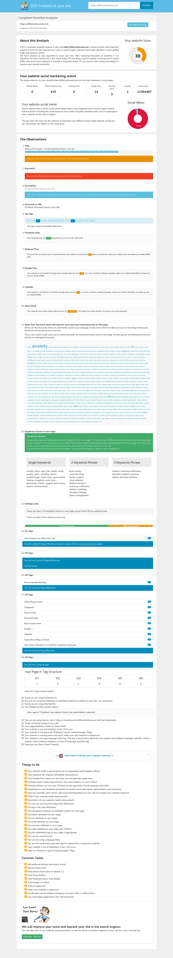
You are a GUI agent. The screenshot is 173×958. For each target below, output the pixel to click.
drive (52, 418)
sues (32, 393)
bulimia (137, 366)
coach (50, 422)
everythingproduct (64, 347)
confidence (72, 403)
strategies (125, 397)
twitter (121, 378)
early (119, 409)
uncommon (146, 372)
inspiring (81, 412)
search (37, 406)
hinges (99, 409)
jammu (108, 390)
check (29, 393)
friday (105, 397)
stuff (32, 390)
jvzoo (66, 381)
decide (143, 375)
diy (63, 384)
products (146, 403)
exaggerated (101, 351)
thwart (88, 393)
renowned (44, 422)
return (62, 422)
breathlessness (83, 357)
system (78, 403)
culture (46, 384)
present (142, 366)
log (101, 422)
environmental (135, 369)
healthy (59, 415)
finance (99, 400)
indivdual (99, 378)
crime (36, 384)
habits (85, 415)
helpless (82, 360)
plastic (66, 406)
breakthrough (129, 390)
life (132, 347)
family (64, 372)
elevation (143, 418)
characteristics (31, 360)
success (93, 409)
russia (69, 390)
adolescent (74, 418)
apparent (80, 369)
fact (41, 378)
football (93, 381)
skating (104, 384)
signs (136, 390)
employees (63, 397)
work (141, 363)
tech (103, 387)
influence (107, 375)
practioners (87, 369)
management (108, 403)
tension (43, 360)
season (124, 403)
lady (40, 403)
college (145, 363)
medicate (62, 369)
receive (113, 418)
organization (75, 354)
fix (112, 412)
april (76, 406)
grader (55, 412)
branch (129, 384)
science (74, 387)
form (36, 363)
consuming (38, 369)
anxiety (40, 346)
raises (95, 372)
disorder (109, 378)
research (73, 409)
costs (90, 406)
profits (110, 393)
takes (124, 357)
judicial (148, 390)
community (30, 384)
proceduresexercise (104, 406)
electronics (116, 387)
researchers (119, 406)
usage (112, 366)
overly (119, 354)
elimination (117, 397)
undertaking (68, 375)
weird (29, 390)
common (116, 412)
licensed (47, 418)
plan (59, 378)
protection (44, 397)
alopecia (32, 412)
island (79, 390)
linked (140, 372)
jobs (69, 354)
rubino (57, 422)
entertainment (110, 381)
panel (142, 415)
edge (133, 403)
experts (63, 409)
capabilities (82, 418)
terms (112, 347)
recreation (94, 387)
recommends (31, 418)
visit (121, 390)
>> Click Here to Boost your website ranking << (84, 755)
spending (55, 406)
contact (102, 347)
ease (43, 409)
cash (61, 354)
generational (117, 372)
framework (95, 422)
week (130, 397)
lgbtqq (138, 384)
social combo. (39, 276)
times (63, 378)
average (92, 378)
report (81, 406)
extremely (49, 360)
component (82, 372)
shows (38, 412)
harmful (143, 393)
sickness (108, 357)
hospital (29, 415)
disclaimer (123, 347)
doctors (44, 403)
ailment (122, 412)
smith (105, 393)
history (69, 372)
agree (68, 409)
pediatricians (59, 418)
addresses (123, 375)
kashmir (113, 390)
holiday (120, 393)
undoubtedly (126, 372)
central (57, 397)
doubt (77, 360)
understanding (53, 347)
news (47, 387)
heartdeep (30, 409)
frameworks (105, 354)
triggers (68, 387)
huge (77, 372)
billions (60, 406)
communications (43, 393)
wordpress (30, 406)
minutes (84, 403)
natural (29, 387)
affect (128, 347)
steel (73, 397)
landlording (99, 403)
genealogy (58, 372)
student (85, 397)
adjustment (113, 363)
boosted (115, 393)
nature (42, 387)
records (51, 393)
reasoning (67, 363)
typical (104, 360)
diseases (56, 354)
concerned (50, 354)
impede (86, 363)
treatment (54, 378)
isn (76, 369)
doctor (68, 378)
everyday (126, 363)
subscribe (89, 418)
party (92, 390)
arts (103, 381)
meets (104, 390)
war (142, 387)
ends (118, 390)
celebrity (133, 381)
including (60, 357)
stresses (143, 369)
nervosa (132, 366)
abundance (101, 357)
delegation (97, 390)
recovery (140, 397)
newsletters (49, 351)
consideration (38, 372)
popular (95, 406)
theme (84, 422)
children (144, 412)
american (87, 381)
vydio (129, 403)
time (139, 375)
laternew (96, 415)
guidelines (115, 415)
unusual (51, 369)
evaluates (36, 415)
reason (72, 369)
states (64, 390)
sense (107, 351)
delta (138, 393)
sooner (90, 415)
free (94, 403)
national (94, 393)
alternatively (97, 360)
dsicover (43, 366)
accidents (58, 384)
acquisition (97, 363)
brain (113, 369)
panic (135, 397)
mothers (140, 409)
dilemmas (45, 369)
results (137, 347)
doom (29, 354)
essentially (68, 366)
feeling (75, 357)
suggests (108, 412)
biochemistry (120, 369)
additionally (119, 366)
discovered (35, 403)
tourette (48, 409)
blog (94, 418)
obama (47, 390)
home (65, 354)
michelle (41, 390)
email (98, 418)
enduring (112, 360)
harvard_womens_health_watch (64, 351)
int (53, 363)
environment (74, 384)
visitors (115, 409)
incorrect (130, 375)
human (92, 375)
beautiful (50, 412)
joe (54, 422)
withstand (37, 366)
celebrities (126, 381)
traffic (134, 400)
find (129, 351)
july (76, 351)
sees (118, 375)
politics (57, 387)
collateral (132, 406)
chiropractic (88, 412)
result (91, 360)
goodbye (60, 403)
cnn (81, 397)
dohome (97, 347)
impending (146, 351)
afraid (50, 363)
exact (67, 369)
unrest (132, 387)
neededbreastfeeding (84, 409)
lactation (129, 409)
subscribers (130, 418)
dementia (80, 415)
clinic (39, 397)
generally (80, 366)
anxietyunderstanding (87, 347)
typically (119, 357)
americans (48, 406)
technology (108, 387)
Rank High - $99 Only (32, 936)
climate (145, 381)
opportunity (101, 372)
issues (44, 354)
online (79, 387)
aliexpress (47, 400)
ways (108, 363)
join (125, 418)
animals (98, 381)
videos (146, 387)
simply (44, 378)
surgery (70, 406)
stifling (69, 397)
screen (137, 415)
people (125, 351)
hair (73, 412)
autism (42, 418)
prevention (118, 381)
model (57, 369)
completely (86, 366)
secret (29, 403)
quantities (30, 375)
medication (80, 378)
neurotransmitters (40, 375)
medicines (30, 372)
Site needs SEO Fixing (138, 24)
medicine (107, 366)
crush (72, 400)
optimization (139, 403)
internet (89, 403)
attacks (66, 403)
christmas (139, 381)
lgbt (133, 384)
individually (50, 366)
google (126, 378)
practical (124, 354)
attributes (30, 366)
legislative (123, 384)
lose (35, 397)
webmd (41, 406)
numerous (46, 357)
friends (82, 400)
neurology (57, 409)
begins (61, 363)
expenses (62, 366)
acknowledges (140, 354)
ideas (74, 366)
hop (40, 381)
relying (123, 409)
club (90, 397)
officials (56, 393)
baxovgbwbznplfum (57, 381)
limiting (109, 409)
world (57, 363)
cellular (62, 393)
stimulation (38, 409)
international (116, 384)
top (66, 422)
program (93, 400)
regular (112, 351)
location (129, 357)
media (142, 384)
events (132, 363)
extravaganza (62, 400)
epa (36, 393)
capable (39, 354)
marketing (117, 400)
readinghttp (143, 378)
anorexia (126, 366)
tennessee (133, 393)
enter (102, 418)
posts (36, 390)
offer (90, 354)
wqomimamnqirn (32, 381)
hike (53, 397)
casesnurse (134, 412)
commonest (141, 357)
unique (98, 354)
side (147, 369)
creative (60, 412)
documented (102, 369)
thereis (40, 363)
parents (51, 387)
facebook (116, 378)
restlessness (93, 357)
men (125, 415)
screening (108, 415)
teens (38, 418)
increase (104, 400)
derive (91, 363)
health (37, 351)
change (33, 354)
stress (110, 396)
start (145, 409)
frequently (134, 372)
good (100, 397)
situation (67, 360)
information (76, 375)
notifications (120, 418)
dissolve (87, 400)
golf (80, 384)
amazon (37, 400)
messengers (60, 375)
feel (141, 351)
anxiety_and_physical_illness (87, 351)
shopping (55, 400)
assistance (30, 378)
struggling (30, 363)
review (102, 412)
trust (117, 360)
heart (113, 406)
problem (89, 372)
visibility (110, 400)
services (123, 400)
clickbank (45, 381)
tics (52, 409)
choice (121, 415)
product (70, 381)
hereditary (46, 372)
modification (131, 354)
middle (65, 415)
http (28, 351)
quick (49, 378)
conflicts (137, 387)
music (147, 384)
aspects (108, 369)
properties (95, 397)
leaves (136, 363)
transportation (125, 387)
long (139, 412)
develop (126, 406)
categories (80, 381)
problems (53, 357)
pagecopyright (71, 422)
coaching (30, 422)
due (144, 360)
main (87, 375)
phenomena (36, 387)
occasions (118, 351)
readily (73, 360)
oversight (100, 393)
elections (67, 384)
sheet (56, 390)
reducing (62, 387)
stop (87, 360)
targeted (129, 400)
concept (146, 347)
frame (78, 397)
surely (73, 363)
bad (93, 412)
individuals (30, 369)
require (36, 378)
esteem (137, 418)
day (76, 412)
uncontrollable (124, 360)
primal (55, 403)
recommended (134, 378)
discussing (66, 418)
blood (138, 406)
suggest (74, 378)
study (115, 403)
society (83, 387)
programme (31, 400)
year (148, 409)
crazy (70, 412)
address (107, 418)
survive (119, 403)
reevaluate (141, 390)
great (133, 351)
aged (69, 415)
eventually (30, 397)
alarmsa (54, 415)
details (86, 406)
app (84, 393)
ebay (42, 400)
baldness (43, 412)
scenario (35, 357)
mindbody (146, 397)
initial (141, 347)
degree (97, 412)
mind (47, 375)
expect (45, 363)
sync (102, 375)
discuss (129, 415)
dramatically (79, 363)
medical (116, 347)
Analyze (146, 5)
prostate (102, 415)
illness (137, 351)
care (92, 384)
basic (107, 372)
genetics (127, 369)
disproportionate (58, 360)
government (86, 384)
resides (120, 363)
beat (68, 400)
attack (88, 390)
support (104, 409)
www (32, 351)
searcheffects (75, 347)
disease (113, 357)
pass (140, 360)
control (104, 378)
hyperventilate (134, 360)
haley (60, 390)
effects (29, 347)
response (43, 415)
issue (38, 360)
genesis (89, 422)
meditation (144, 400)
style (99, 387)
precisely (113, 375)
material (52, 375)
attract (77, 400)
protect (74, 415)
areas (52, 372)
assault (134, 357)
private (103, 363)
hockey (99, 384)
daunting (94, 366)
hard (94, 354)
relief (138, 400)
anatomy (97, 375)
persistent (100, 366)
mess (135, 375)
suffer (111, 372)
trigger (40, 357)
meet (56, 366)
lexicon (79, 422)
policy (107, 347)
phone (67, 393)
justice (41, 384)
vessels (142, 406)
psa (133, 415)
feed (75, 381)
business (126, 393)
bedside (48, 415)
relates (147, 354)
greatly (87, 378)
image (109, 384)
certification (37, 422)
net (49, 381)
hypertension (68, 357)
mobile (82, 375)
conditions (112, 354)
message (72, 393)
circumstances (84, 354)
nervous (73, 390)
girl (28, 412)
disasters (51, 384)
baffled (50, 403)
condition (94, 369)
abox (148, 378)
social (29, 357)
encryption (79, 393)
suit (108, 360)
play (73, 372)
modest (127, 412)
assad (83, 390)
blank (51, 390)
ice (95, 384)
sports (88, 387)
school (66, 412)
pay (50, 397)
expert (135, 409)
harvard (42, 351)
